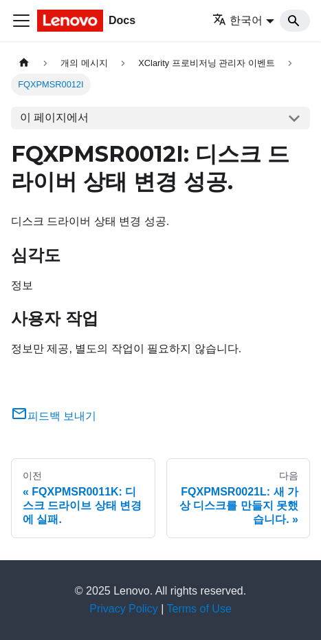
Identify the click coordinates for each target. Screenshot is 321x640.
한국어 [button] (237, 20)
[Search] (295, 21)
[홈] (24, 63)
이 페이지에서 (54, 117)
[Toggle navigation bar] (21, 20)
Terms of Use (199, 609)
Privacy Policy (123, 609)
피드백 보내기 (53, 416)
